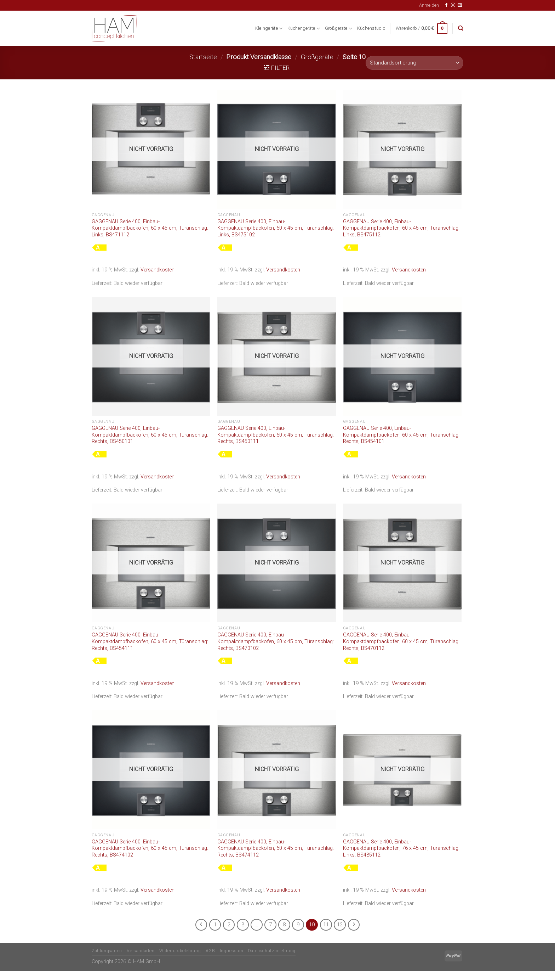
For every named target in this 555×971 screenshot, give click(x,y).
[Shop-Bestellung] (414, 63)
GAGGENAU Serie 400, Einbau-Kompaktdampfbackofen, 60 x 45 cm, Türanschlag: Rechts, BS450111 (275, 434)
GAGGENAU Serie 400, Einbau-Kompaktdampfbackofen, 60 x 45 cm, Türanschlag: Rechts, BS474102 (150, 848)
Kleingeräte (268, 28)
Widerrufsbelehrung (180, 950)
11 (326, 924)
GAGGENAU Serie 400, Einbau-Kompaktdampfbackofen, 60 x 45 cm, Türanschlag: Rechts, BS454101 (401, 434)
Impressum (232, 950)
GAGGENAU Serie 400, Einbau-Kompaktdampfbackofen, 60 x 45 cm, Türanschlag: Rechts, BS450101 (150, 434)
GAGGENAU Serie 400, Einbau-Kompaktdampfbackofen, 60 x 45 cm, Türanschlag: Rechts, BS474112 (275, 848)
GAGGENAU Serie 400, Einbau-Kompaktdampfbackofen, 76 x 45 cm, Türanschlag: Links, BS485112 (401, 848)
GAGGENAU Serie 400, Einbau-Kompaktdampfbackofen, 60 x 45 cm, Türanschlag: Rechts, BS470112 (401, 641)
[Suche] (460, 28)
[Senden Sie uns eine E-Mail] (460, 5)
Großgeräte (338, 28)
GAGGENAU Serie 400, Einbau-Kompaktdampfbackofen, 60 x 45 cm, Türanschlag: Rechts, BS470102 (275, 641)
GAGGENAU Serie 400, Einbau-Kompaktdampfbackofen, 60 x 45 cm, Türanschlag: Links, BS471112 (150, 228)
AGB (210, 950)
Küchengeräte (303, 28)
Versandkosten (157, 270)
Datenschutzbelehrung (272, 950)
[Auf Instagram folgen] (453, 5)
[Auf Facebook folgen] (446, 5)
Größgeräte (317, 57)
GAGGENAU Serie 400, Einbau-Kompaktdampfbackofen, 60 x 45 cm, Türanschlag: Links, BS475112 (401, 228)
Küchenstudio (371, 28)
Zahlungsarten (107, 950)
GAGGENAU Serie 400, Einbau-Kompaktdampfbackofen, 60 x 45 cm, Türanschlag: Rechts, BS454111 (150, 641)
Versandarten (140, 950)
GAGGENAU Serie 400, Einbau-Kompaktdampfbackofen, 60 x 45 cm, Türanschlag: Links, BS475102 (275, 228)
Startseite (203, 57)
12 (340, 924)
